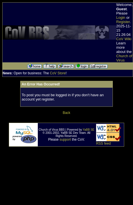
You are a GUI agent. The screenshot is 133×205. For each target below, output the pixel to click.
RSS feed (103, 143)
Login (120, 17)
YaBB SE (88, 129)
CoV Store (58, 73)
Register (123, 22)
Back (66, 113)
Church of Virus (124, 58)
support (65, 140)
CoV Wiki (123, 39)
